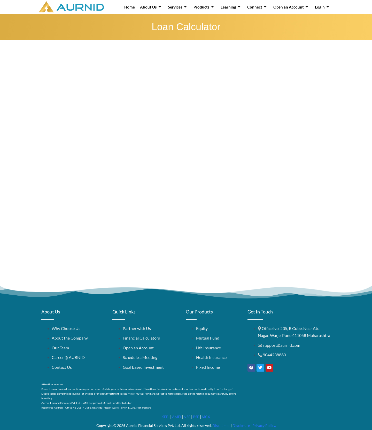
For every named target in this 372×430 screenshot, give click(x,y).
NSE (187, 416)
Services (177, 7)
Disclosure (241, 425)
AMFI (176, 416)
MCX (206, 416)
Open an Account (290, 7)
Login (322, 7)
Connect (257, 7)
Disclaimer (221, 425)
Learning (231, 7)
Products (203, 7)
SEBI (165, 416)
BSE (196, 416)
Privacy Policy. (264, 425)
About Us (150, 7)
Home (129, 7)
